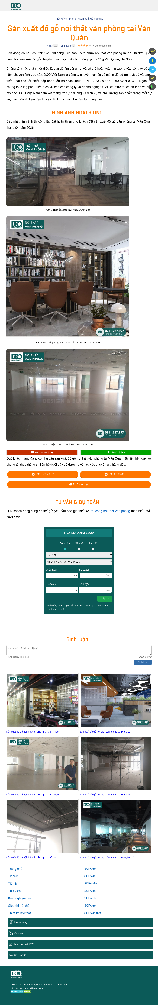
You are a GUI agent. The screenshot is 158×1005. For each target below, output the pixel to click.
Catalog (18, 933)
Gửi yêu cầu (79, 484)
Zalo (152, 69)
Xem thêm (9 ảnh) (42, 452)
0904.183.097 (115, 474)
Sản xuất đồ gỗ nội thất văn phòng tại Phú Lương (33, 794)
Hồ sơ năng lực (22, 922)
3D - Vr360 (20, 955)
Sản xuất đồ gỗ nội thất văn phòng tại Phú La (31, 857)
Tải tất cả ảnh (116, 452)
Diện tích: (62, 573)
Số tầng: (95, 573)
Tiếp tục (105, 598)
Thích (49, 45)
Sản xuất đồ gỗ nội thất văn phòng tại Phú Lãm (105, 794)
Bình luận (65, 45)
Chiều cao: (62, 588)
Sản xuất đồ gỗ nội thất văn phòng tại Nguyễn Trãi (107, 857)
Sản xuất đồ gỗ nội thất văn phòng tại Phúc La (105, 731)
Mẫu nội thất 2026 (24, 944)
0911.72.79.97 (42, 474)
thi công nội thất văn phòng (110, 511)
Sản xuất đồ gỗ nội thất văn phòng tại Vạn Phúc (32, 731)
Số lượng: (95, 588)
